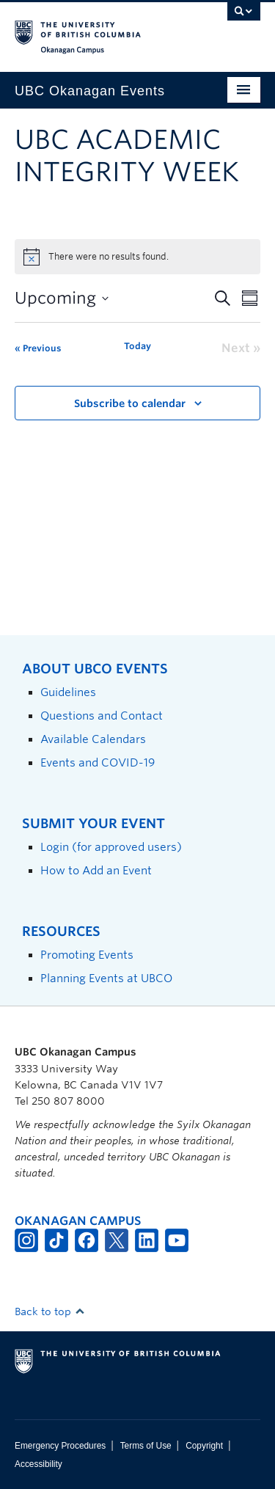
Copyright (204, 1446)
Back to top (50, 1311)
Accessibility (38, 1464)
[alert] (137, 256)
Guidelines (68, 692)
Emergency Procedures (60, 1446)
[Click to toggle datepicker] (62, 298)
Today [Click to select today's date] (137, 345)
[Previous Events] (38, 348)
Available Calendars (93, 739)
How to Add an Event (96, 870)
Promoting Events (86, 954)
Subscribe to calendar (130, 403)
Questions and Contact (101, 715)
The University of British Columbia (101, 30)
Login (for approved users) (111, 847)
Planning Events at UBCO (106, 978)
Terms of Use (146, 1446)
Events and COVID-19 (97, 762)
